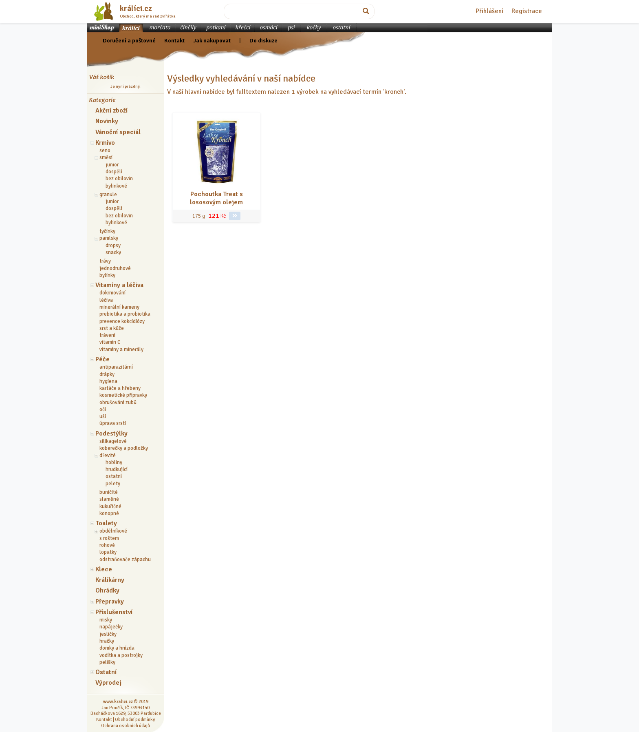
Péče (102, 359)
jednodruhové (115, 268)
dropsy (113, 245)
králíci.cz (136, 8)
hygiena (108, 381)
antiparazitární (116, 367)
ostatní (114, 476)
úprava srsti (112, 423)
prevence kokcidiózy (122, 321)
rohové (107, 545)
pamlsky (108, 238)
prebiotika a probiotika (124, 314)
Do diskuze (263, 40)
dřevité (107, 455)
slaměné (109, 499)
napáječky (111, 627)
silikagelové (113, 441)
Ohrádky (107, 590)
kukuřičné (110, 506)
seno (104, 150)
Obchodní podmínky (135, 719)
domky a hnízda (116, 648)
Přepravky (109, 601)
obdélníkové (113, 531)
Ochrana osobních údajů (125, 725)
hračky (106, 641)
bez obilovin (119, 178)
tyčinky (107, 231)
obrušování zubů (118, 402)
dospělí (114, 171)
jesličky (108, 634)
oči (102, 409)
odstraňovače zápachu (125, 559)
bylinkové (116, 186)
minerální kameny (119, 307)
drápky (107, 374)
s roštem (109, 538)
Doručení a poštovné (129, 40)
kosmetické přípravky (123, 395)
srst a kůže (111, 328)
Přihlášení (489, 11)
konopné (109, 513)
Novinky (106, 121)
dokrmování (112, 293)
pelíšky (107, 662)
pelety (113, 483)
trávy (105, 261)
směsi (105, 157)
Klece (103, 569)
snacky (113, 252)
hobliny (114, 462)
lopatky (108, 552)
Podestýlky (111, 433)
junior (112, 164)
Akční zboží (111, 110)
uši (102, 416)
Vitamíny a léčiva (119, 285)
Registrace (526, 11)
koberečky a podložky (123, 448)
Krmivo (105, 143)
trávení (107, 335)
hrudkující (117, 469)
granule (108, 194)
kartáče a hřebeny (120, 388)
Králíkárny (109, 580)
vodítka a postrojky (121, 655)
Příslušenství (113, 612)
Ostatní (106, 672)
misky (105, 620)
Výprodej (108, 683)
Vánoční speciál (118, 132)
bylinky (107, 275)
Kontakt (174, 40)
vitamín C (110, 342)
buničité (108, 492)
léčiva (106, 300)
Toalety (106, 523)
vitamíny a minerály (121, 349)
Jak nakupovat (212, 40)
